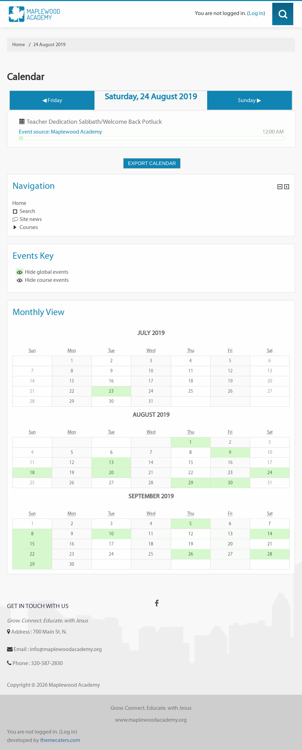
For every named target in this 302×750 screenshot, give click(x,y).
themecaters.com (60, 740)
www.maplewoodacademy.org (151, 719)
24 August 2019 (49, 45)
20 (111, 472)
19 (71, 472)
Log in (256, 13)
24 (269, 472)
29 (190, 482)
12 (190, 533)
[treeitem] (151, 203)
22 (71, 391)
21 (269, 544)
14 (269, 533)
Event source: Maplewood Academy (60, 131)
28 (269, 554)
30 (230, 482)
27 (230, 554)
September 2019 (151, 496)
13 (111, 462)
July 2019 (151, 332)
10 (111, 533)
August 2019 (151, 414)
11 (150, 533)
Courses (29, 227)
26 (190, 554)
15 (32, 544)
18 (32, 472)
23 (111, 391)
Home (19, 203)
